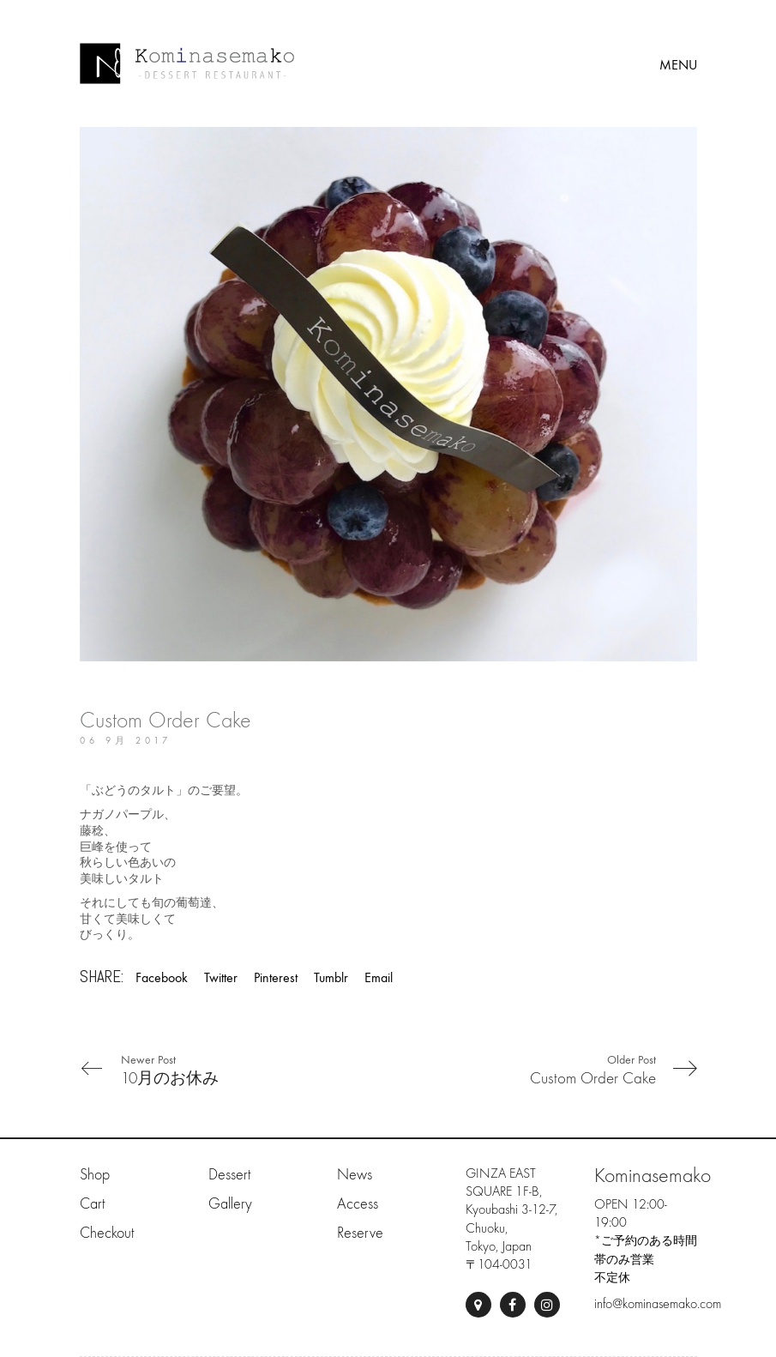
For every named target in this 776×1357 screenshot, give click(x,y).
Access (357, 1204)
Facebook (161, 977)
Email (378, 977)
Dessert (229, 1175)
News (354, 1175)
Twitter (221, 977)
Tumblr (331, 977)
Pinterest (276, 977)
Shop (95, 1175)
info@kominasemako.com (657, 1304)
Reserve (360, 1233)
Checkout (107, 1233)
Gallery (230, 1204)
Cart (92, 1204)
